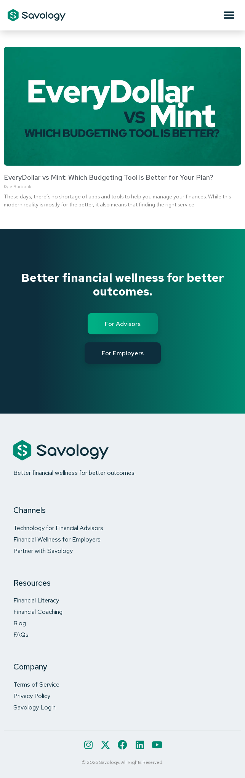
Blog (19, 623)
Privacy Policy (31, 696)
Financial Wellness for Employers (57, 539)
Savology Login (34, 707)
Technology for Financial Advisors (58, 528)
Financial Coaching (37, 611)
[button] (228, 15)
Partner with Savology (43, 550)
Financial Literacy (36, 600)
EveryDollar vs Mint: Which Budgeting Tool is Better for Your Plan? (108, 177)
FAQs (21, 634)
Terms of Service (36, 684)
